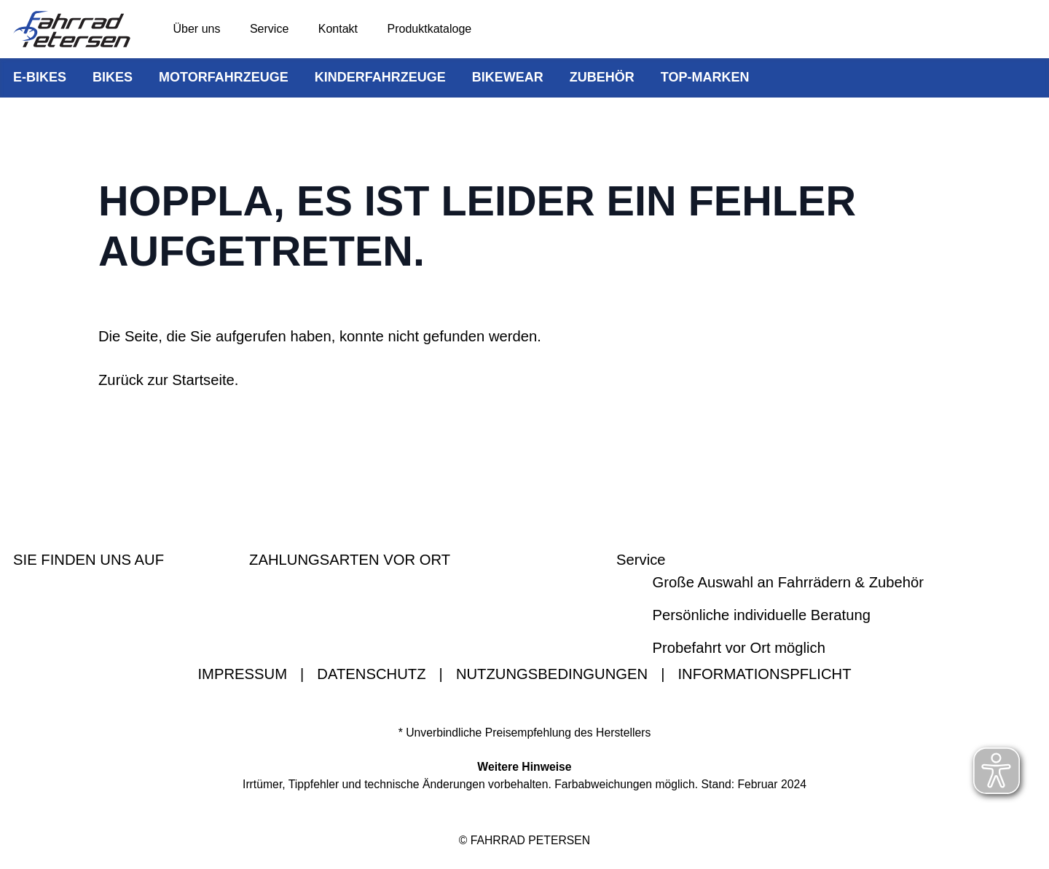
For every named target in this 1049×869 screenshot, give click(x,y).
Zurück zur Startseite (166, 380)
